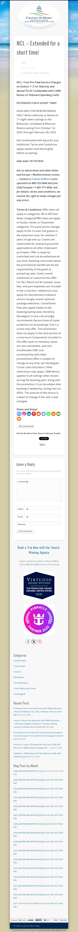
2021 (16, 815)
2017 (16, 850)
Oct (56, 779)
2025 (16, 779)
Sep (52, 779)
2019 (16, 832)
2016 (16, 859)
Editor (23, 62)
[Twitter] (43, 414)
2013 (16, 885)
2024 (16, 788)
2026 (16, 771)
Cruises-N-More (40, 179)
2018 (16, 841)
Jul (44, 779)
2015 (16, 868)
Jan (20, 771)
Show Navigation (62, 27)
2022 (16, 806)
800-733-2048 (32, 564)
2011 (16, 903)
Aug (48, 779)
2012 (16, 894)
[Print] (53, 414)
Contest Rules (20, 660)
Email (23, 516)
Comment (23, 481)
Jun (40, 779)
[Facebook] (19, 414)
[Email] (58, 414)
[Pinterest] (34, 414)
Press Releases (21, 682)
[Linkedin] (29, 414)
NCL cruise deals (26, 426)
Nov (61, 779)
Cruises (36, 73)
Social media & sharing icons (25, 930)
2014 (16, 877)
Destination (44, 73)
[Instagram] (24, 414)
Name (23, 509)
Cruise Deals (26, 73)
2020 (16, 823)
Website (21, 524)
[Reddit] (39, 414)
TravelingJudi (19, 694)
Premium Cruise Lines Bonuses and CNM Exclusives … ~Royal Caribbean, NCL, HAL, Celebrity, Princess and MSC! (39, 711)
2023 (16, 797)
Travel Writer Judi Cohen (25, 688)
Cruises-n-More (51, 561)
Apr (32, 771)
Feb (23, 771)
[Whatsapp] (48, 414)
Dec (15, 783)
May (37, 779)
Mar (28, 771)
